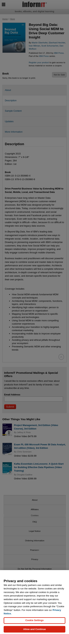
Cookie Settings (34, 622)
